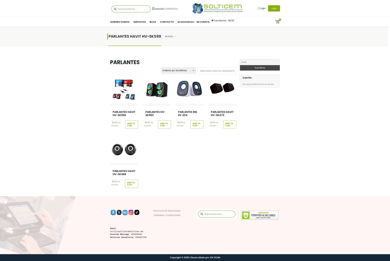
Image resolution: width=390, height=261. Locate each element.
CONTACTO (167, 22)
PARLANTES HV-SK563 (155, 113)
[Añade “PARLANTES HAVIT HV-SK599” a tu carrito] (131, 124)
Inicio (190, 36)
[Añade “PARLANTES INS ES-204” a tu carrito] (197, 124)
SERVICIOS (139, 22)
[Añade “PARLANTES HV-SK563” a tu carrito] (164, 124)
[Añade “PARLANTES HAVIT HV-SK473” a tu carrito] (229, 124)
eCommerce (185, 22)
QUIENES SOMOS (119, 22)
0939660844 (171, 9)
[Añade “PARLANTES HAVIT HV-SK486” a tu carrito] (131, 184)
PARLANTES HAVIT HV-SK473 (222, 113)
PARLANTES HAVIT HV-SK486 (124, 172)
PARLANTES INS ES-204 (187, 113)
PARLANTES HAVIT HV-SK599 (124, 113)
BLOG (153, 22)
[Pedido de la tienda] (178, 70)
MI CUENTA (203, 22)
